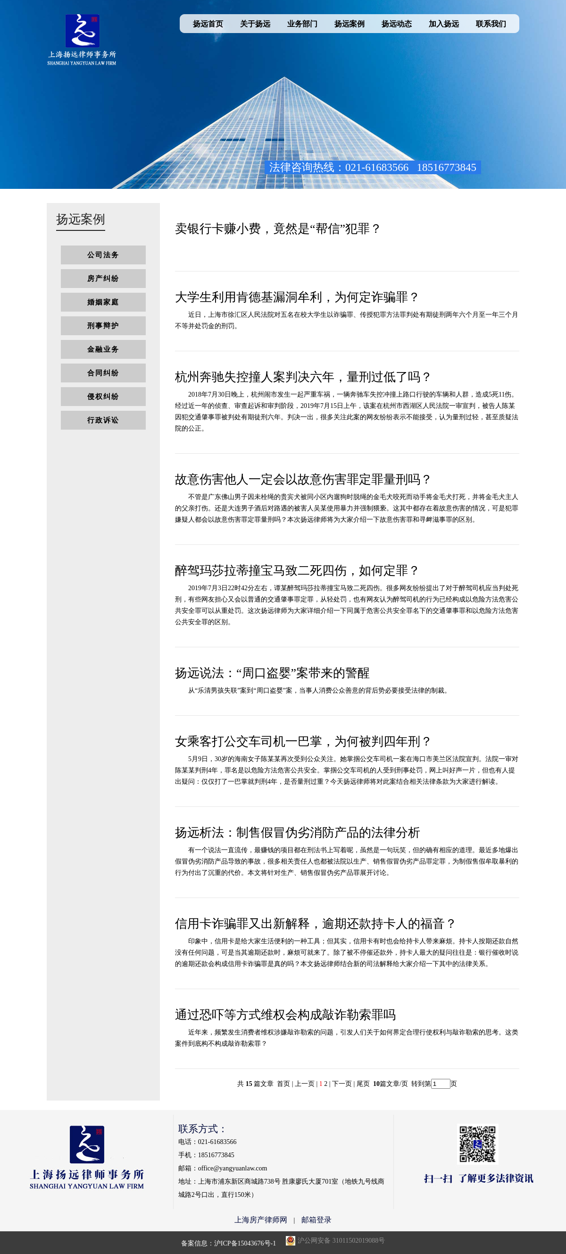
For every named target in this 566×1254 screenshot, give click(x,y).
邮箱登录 (316, 1220)
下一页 (342, 1083)
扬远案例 (349, 24)
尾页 (364, 1083)
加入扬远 (444, 24)
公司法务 (103, 255)
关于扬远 (255, 24)
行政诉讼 (103, 420)
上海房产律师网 (260, 1220)
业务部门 (302, 24)
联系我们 (491, 24)
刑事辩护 (103, 326)
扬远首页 (208, 24)
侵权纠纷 (103, 396)
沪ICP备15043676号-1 (245, 1243)
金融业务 (103, 349)
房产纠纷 (103, 278)
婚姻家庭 (103, 302)
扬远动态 (397, 24)
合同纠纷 (103, 373)
